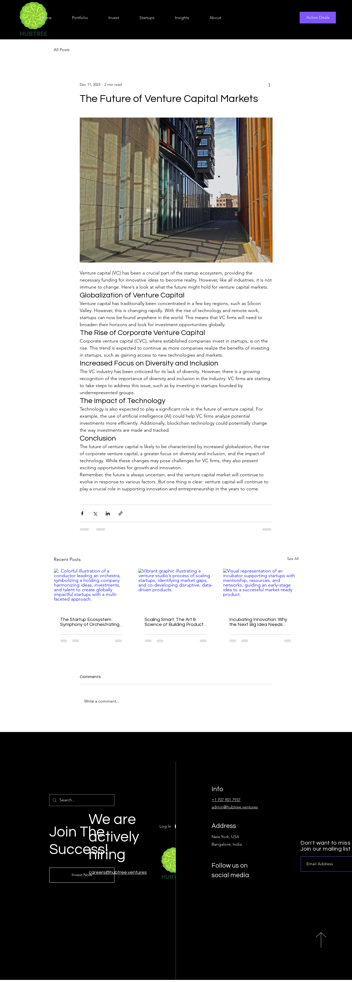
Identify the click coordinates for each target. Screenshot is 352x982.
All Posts (62, 49)
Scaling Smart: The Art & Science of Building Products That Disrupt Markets (175, 622)
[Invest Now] (81, 875)
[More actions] (269, 84)
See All (293, 558)
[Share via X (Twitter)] (94, 513)
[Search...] (81, 800)
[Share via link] (120, 513)
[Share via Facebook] (82, 513)
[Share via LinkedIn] (107, 513)
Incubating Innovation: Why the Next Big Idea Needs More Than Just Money (258, 622)
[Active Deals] (318, 17)
